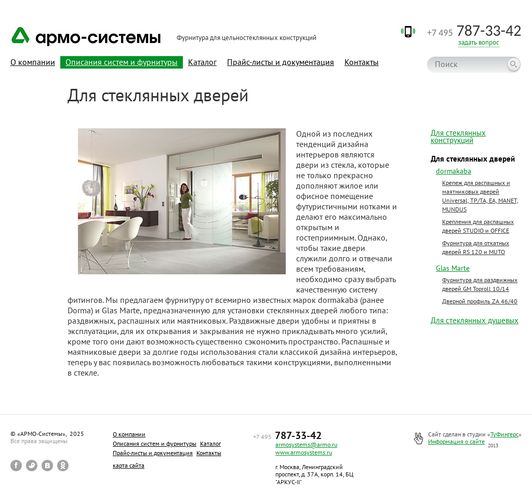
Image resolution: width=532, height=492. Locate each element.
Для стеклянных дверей (473, 159)
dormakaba (453, 171)
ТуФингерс (504, 434)
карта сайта (128, 465)
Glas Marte (453, 268)
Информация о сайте (456, 441)
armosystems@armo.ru (306, 444)
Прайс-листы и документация (280, 62)
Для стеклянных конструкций (458, 136)
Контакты (361, 62)
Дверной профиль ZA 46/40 (479, 301)
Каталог (202, 62)
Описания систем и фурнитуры (121, 62)
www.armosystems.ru (303, 452)
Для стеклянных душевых (474, 320)
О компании (32, 62)
